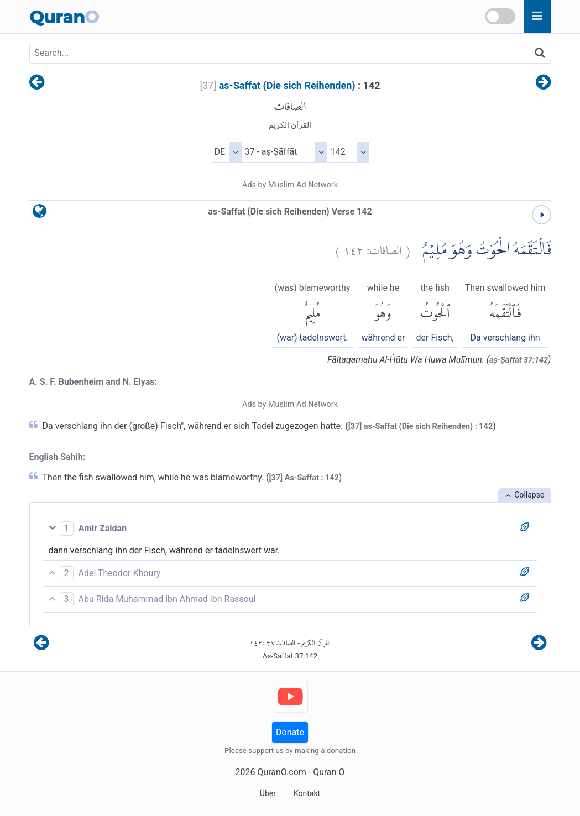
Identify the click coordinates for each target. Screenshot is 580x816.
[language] (39, 213)
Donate (290, 732)
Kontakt (307, 793)
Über (268, 793)
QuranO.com (281, 772)
